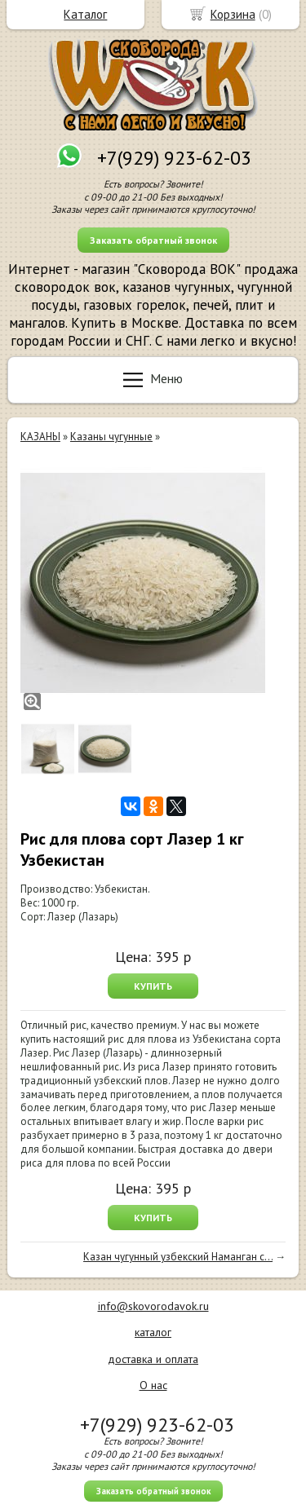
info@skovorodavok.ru (153, 1306)
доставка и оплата (153, 1359)
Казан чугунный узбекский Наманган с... (178, 1257)
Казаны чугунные (111, 436)
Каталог (85, 14)
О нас (153, 1385)
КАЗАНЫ (40, 436)
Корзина (233, 14)
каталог (153, 1332)
